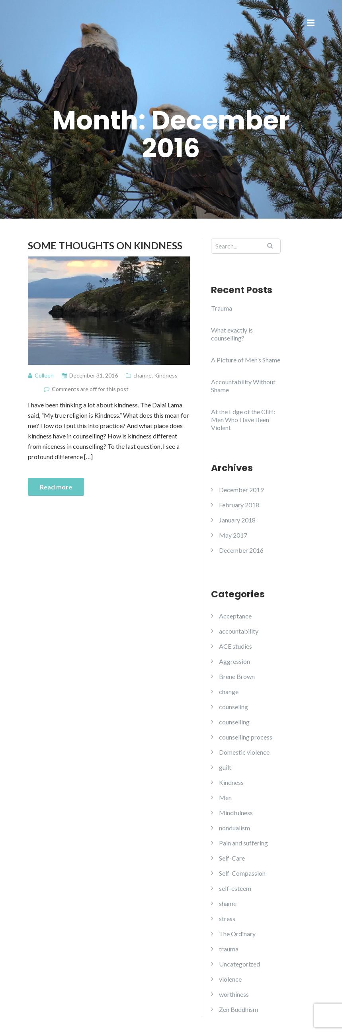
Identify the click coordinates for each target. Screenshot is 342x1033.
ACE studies (235, 646)
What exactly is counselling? (232, 334)
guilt (225, 767)
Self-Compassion (242, 873)
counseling (233, 706)
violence (230, 979)
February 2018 (239, 505)
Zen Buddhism (238, 1009)
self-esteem (235, 888)
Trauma (221, 308)
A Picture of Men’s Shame (245, 360)
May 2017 (233, 535)
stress (227, 918)
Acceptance (235, 616)
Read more (56, 487)
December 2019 (241, 489)
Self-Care (232, 858)
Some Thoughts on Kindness (105, 245)
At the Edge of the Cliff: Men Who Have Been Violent (243, 419)
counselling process (245, 737)
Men (225, 797)
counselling (234, 722)
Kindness (166, 375)
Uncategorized (239, 964)
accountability (238, 631)
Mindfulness (236, 812)
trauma (228, 949)
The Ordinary (237, 933)
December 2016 (241, 550)
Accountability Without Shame (243, 385)
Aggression (234, 661)
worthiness (234, 994)
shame (227, 903)
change (142, 375)
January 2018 (237, 520)
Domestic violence (244, 752)
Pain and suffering (243, 843)
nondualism (234, 827)
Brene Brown (237, 676)
